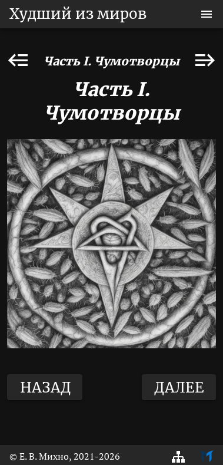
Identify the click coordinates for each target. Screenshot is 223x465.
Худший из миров (78, 14)
